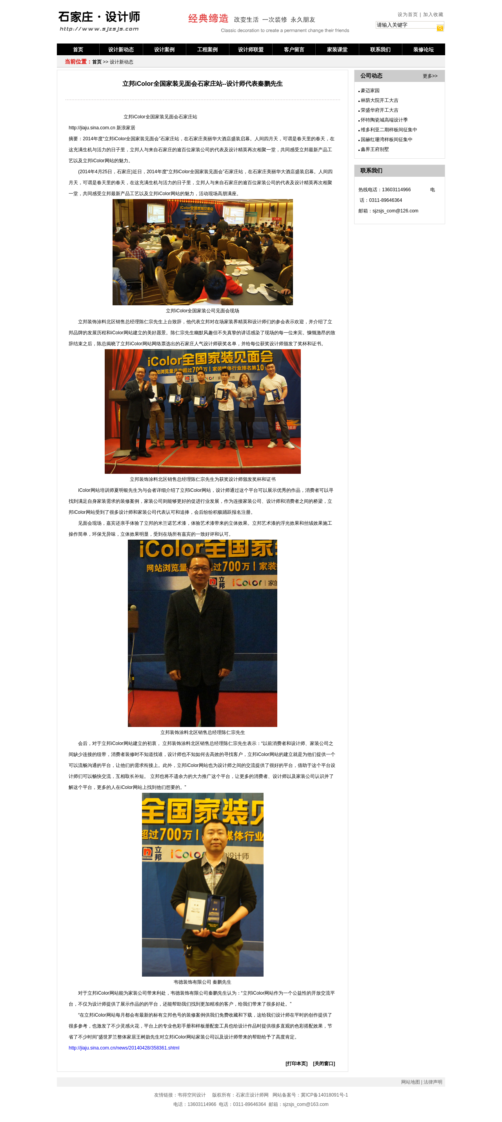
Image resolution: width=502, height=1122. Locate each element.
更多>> (430, 76)
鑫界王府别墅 (375, 149)
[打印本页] (296, 1063)
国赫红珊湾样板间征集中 (387, 139)
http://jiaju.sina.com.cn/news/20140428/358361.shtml (124, 1048)
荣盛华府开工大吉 (379, 110)
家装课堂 (337, 50)
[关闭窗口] (324, 1063)
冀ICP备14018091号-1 (324, 1095)
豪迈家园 (370, 90)
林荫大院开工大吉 (379, 100)
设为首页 (408, 14)
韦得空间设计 (192, 1095)
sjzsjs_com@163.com (306, 1104)
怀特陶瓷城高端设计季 (384, 120)
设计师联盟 (251, 50)
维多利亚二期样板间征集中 (389, 129)
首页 (78, 50)
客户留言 (294, 50)
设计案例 (164, 50)
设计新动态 (121, 50)
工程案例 (207, 50)
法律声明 (433, 1082)
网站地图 (410, 1082)
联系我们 (380, 50)
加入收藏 (433, 14)
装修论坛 (423, 50)
